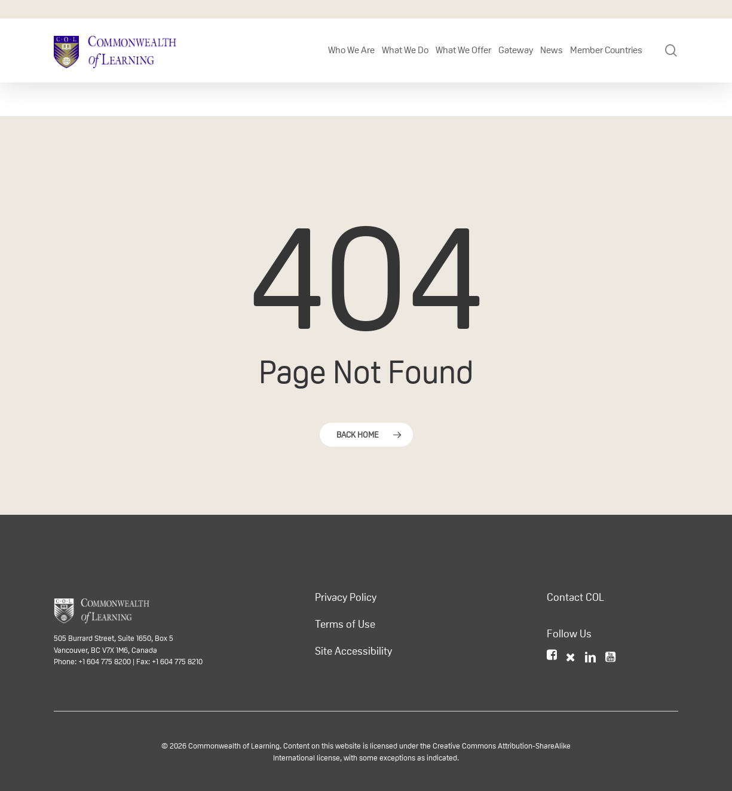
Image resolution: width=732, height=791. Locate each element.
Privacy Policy (345, 597)
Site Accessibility (353, 651)
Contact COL (575, 597)
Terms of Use (345, 624)
